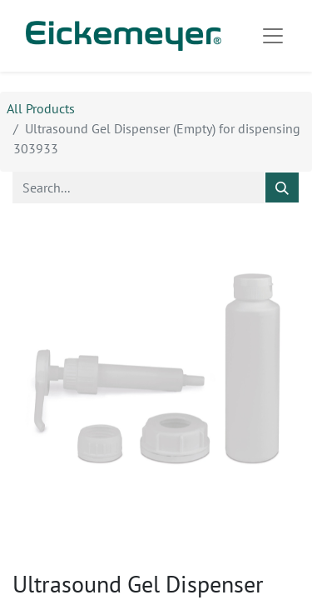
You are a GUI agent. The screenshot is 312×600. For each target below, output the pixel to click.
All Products (41, 108)
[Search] (282, 187)
